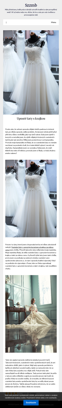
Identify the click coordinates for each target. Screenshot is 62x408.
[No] (59, 400)
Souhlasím (31, 403)
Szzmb (31, 5)
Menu (53, 22)
